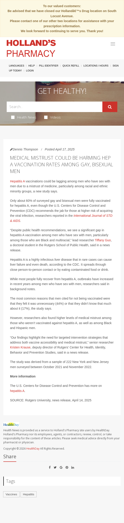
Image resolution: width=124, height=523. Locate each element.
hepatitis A (17, 391)
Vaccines (11, 494)
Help (31, 65)
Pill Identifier (48, 65)
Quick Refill (70, 65)
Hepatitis (28, 494)
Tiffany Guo (103, 240)
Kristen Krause (20, 347)
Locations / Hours (95, 65)
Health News (23, 117)
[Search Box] (54, 107)
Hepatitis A (17, 181)
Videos (52, 117)
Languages (16, 65)
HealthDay (32, 448)
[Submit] (109, 107)
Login (30, 70)
